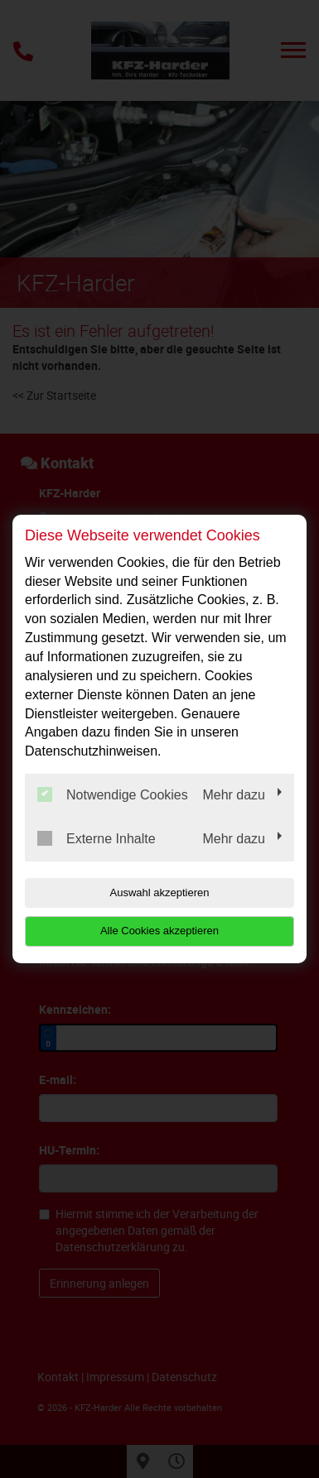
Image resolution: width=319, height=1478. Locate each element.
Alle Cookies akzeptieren (159, 930)
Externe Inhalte (96, 838)
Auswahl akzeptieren (160, 892)
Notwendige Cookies (112, 794)
